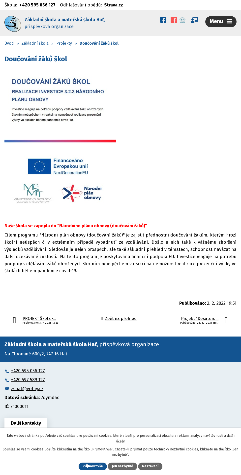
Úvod (9, 42)
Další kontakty (26, 422)
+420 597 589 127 (28, 378)
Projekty (64, 42)
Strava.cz (113, 5)
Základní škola (35, 42)
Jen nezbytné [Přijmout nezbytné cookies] (122, 466)
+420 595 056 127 (38, 5)
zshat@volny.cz (27, 387)
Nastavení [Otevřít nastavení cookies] (150, 466)
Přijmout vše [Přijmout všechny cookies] (93, 466)
